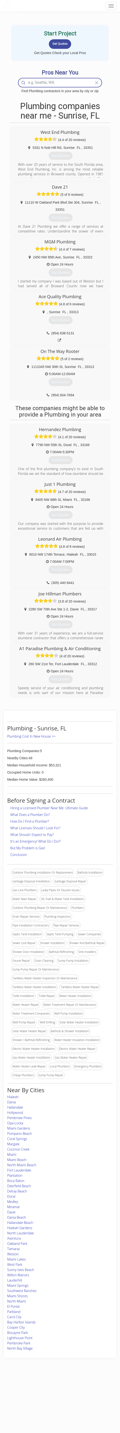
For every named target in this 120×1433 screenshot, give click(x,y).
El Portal (13, 1306)
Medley (12, 1201)
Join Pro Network (47, 1388)
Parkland (13, 1311)
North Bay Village (20, 1348)
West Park (14, 1264)
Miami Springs (17, 1285)
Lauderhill (14, 1280)
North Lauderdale (20, 1233)
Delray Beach (17, 1191)
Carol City (14, 1317)
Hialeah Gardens (19, 1228)
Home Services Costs (21, 1388)
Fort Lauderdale (19, 1170)
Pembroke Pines (19, 1118)
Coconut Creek (18, 1149)
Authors (82, 1398)
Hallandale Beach (20, 1222)
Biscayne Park (17, 1332)
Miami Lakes (16, 1259)
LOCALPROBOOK (30, 5)
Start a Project (16, 1398)
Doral (11, 1196)
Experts (40, 1393)
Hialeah (12, 1097)
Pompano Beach (19, 1133)
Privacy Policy (86, 1393)
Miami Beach (17, 1159)
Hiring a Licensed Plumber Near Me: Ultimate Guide (49, 808)
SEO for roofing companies (95, 1409)
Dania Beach (16, 1217)
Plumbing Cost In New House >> (31, 736)
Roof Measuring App (49, 1398)
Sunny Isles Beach (20, 1269)
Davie (11, 1212)
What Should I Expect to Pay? (32, 834)
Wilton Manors (18, 1275)
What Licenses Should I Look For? (35, 828)
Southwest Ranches (22, 1290)
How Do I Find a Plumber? (29, 821)
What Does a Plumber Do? (30, 814)
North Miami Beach (21, 1165)
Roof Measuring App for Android (56, 1409)
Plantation (14, 1175)
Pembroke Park (18, 1343)
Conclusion (18, 854)
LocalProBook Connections (95, 1404)
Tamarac (13, 1249)
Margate (13, 1144)
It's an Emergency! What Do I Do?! (35, 841)
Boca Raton (15, 1180)
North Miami (16, 1301)
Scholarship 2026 (88, 1388)
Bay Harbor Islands (21, 1322)
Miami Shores (17, 1296)
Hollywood (15, 1112)
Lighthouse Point (20, 1338)
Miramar (13, 1207)
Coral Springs (17, 1138)
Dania (11, 1102)
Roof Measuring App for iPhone (56, 1404)
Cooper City (16, 1327)
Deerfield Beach (19, 1186)
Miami (11, 1154)
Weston (13, 1254)
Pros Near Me (16, 1393)
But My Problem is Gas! (27, 848)
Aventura (14, 1238)
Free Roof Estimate (20, 1404)
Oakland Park (17, 1243)
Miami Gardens (18, 1128)
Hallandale (15, 1107)
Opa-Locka (15, 1123)
